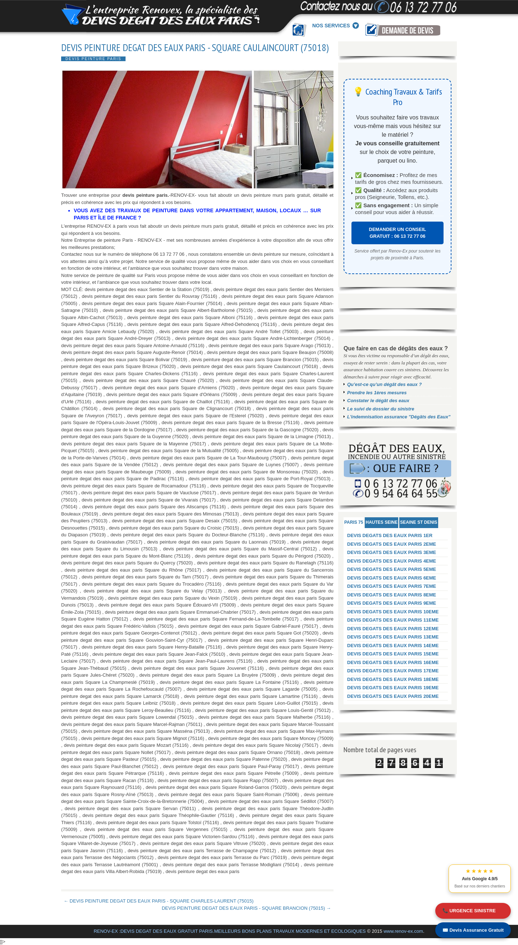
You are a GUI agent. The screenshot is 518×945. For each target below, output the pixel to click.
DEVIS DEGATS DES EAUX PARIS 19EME (393, 687)
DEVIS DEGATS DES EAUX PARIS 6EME (391, 578)
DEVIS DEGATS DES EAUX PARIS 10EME (393, 611)
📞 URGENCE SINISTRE (469, 910)
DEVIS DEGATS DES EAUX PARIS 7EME (391, 586)
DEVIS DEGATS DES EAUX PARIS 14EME (393, 645)
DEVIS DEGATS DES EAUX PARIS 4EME (391, 561)
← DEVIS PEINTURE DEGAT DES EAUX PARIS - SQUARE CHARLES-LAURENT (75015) (159, 901)
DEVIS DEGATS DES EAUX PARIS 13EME (393, 637)
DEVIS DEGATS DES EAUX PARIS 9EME (391, 603)
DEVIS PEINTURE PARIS (93, 59)
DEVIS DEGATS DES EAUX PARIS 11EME (393, 620)
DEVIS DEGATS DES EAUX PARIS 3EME (391, 552)
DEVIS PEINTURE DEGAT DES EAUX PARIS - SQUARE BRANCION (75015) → (246, 908)
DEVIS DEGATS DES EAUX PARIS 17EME (393, 670)
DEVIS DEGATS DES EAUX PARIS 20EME (393, 696)
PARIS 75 (353, 522)
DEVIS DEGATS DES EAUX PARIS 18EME (393, 679)
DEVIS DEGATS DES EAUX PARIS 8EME (391, 595)
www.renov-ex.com (403, 931)
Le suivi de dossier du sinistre (380, 409)
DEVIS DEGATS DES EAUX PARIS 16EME (393, 662)
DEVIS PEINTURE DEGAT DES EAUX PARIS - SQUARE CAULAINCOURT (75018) (195, 47)
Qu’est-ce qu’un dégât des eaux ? (384, 384)
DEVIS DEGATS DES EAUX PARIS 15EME (393, 653)
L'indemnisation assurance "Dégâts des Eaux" (398, 416)
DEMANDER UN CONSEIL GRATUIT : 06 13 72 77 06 (397, 233)
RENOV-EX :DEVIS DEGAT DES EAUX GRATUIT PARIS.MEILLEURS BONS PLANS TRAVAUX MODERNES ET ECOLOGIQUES (229, 931)
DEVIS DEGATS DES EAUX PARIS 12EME (393, 628)
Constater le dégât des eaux (378, 400)
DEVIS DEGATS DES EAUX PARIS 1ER (389, 535)
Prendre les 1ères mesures (377, 392)
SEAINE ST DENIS (418, 522)
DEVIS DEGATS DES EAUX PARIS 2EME (391, 544)
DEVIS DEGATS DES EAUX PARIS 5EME (391, 569)
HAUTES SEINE (381, 522)
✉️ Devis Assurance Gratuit (473, 930)
